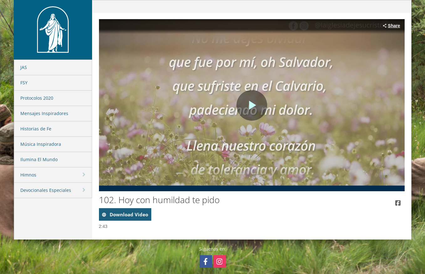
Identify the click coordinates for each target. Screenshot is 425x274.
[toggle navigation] (84, 175)
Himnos (28, 175)
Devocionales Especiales (45, 190)
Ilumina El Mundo (39, 159)
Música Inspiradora (40, 144)
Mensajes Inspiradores (44, 113)
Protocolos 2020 (36, 98)
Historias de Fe (35, 129)
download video (128, 214)
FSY (24, 83)
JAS (23, 67)
